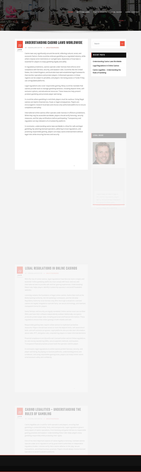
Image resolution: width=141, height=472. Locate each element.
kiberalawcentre (33, 47)
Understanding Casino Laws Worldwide (53, 43)
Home (70, 12)
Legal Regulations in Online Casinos (106, 66)
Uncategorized (52, 47)
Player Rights (100, 12)
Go (122, 44)
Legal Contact (132, 12)
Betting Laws (83, 12)
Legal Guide (116, 12)
